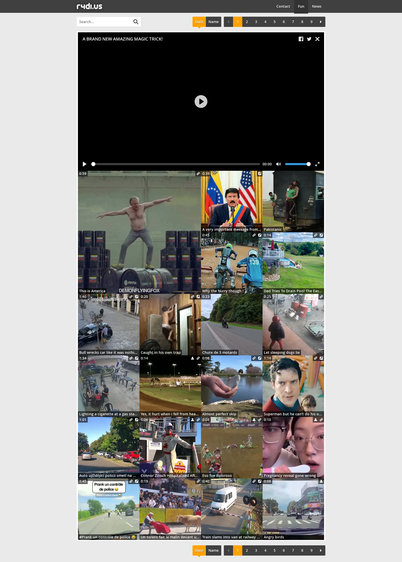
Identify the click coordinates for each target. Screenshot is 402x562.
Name (213, 21)
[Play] (201, 101)
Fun (301, 6)
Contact (283, 6)
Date (199, 21)
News (316, 6)
